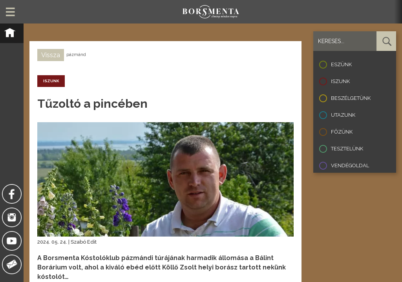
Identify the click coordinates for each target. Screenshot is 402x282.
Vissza (50, 55)
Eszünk (341, 64)
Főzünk (342, 132)
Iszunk (340, 81)
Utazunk (343, 115)
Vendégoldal (350, 165)
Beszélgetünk (351, 98)
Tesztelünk (347, 149)
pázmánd (76, 54)
